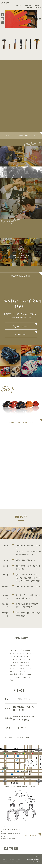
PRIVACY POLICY (14, 861)
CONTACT (38, 8)
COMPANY (29, 8)
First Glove (27, 6)
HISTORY (36, 6)
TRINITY (18, 6)
